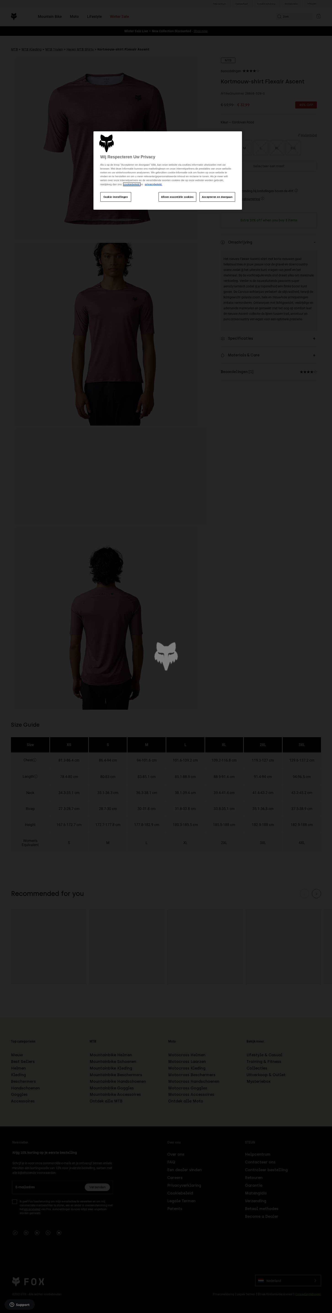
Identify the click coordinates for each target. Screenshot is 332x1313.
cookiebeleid (132, 184)
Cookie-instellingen (116, 197)
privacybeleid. (153, 184)
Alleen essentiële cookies (177, 197)
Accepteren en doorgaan (217, 197)
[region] (167, 170)
